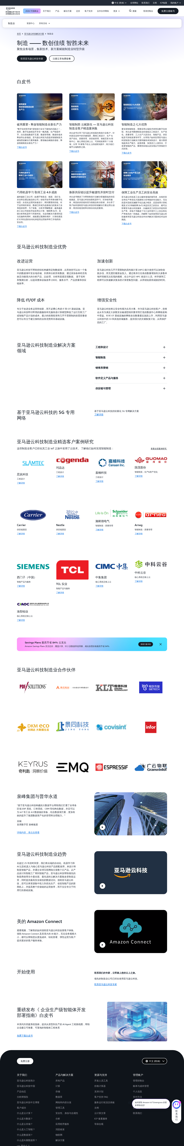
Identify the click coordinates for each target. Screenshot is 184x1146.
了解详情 (21, 483)
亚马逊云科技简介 (26, 1076)
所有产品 (60, 1076)
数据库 (59, 1092)
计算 (58, 1082)
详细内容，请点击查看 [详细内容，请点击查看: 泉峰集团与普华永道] (28, 831)
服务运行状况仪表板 (104, 1098)
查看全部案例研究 (159, 448)
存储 (58, 1087)
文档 (96, 1103)
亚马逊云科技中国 (26, 1082)
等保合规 (98, 1119)
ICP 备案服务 (100, 1114)
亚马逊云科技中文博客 (28, 1098)
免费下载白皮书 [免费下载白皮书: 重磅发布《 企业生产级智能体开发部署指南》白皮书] (25, 1031)
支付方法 (137, 1092)
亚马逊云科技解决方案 (34, 33)
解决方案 (60, 1136)
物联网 (59, 1130)
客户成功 (21, 1103)
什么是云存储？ (25, 1119)
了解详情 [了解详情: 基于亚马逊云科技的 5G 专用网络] (98, 414)
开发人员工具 (101, 1076)
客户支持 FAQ (101, 1092)
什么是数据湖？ (25, 1130)
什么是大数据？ (25, 1114)
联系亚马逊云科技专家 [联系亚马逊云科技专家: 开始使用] (105, 980)
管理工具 (60, 1103)
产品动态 (21, 1087)
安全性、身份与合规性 (67, 1109)
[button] (47, 11)
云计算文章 (100, 1109)
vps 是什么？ (23, 1141)
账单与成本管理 (141, 1082)
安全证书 (137, 1098)
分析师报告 (22, 1092)
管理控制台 (138, 1076)
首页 (19, 33)
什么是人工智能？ (26, 1125)
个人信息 (137, 1087)
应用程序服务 (62, 1119)
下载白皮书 (22, 147)
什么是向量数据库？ (27, 1136)
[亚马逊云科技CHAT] (176, 1105)
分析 (58, 1114)
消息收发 (60, 1125)
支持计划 (98, 1087)
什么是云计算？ (25, 1109)
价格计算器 (100, 1082)
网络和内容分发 (63, 1098)
